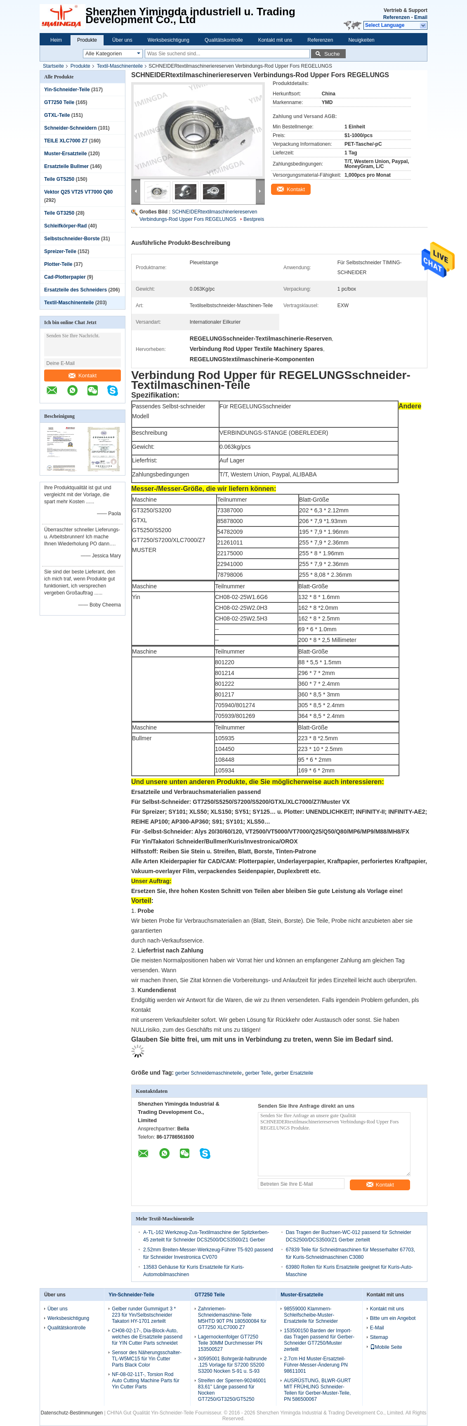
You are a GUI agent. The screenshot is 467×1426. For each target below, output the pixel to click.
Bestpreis (253, 219)
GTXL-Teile (57, 115)
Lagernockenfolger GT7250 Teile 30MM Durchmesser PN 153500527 (230, 1343)
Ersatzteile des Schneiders (75, 290)
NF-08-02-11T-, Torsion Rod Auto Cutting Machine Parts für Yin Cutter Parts (145, 1381)
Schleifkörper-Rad (65, 226)
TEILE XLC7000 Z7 (65, 141)
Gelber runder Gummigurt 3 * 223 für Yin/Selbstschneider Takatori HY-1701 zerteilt (144, 1315)
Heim (56, 40)
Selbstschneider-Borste (72, 239)
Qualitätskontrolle (224, 40)
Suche (332, 54)
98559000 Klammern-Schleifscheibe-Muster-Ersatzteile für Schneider (311, 1315)
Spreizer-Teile (60, 251)
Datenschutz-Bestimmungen (71, 1413)
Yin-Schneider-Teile (67, 89)
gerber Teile (258, 1073)
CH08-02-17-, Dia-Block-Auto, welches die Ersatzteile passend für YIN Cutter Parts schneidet (147, 1337)
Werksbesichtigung (168, 40)
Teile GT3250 (59, 213)
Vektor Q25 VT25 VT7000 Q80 (78, 192)
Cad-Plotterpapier (65, 277)
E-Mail (377, 1328)
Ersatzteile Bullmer (66, 166)
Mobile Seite (386, 1347)
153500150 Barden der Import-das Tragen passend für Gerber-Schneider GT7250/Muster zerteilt (319, 1340)
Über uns (122, 40)
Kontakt (82, 375)
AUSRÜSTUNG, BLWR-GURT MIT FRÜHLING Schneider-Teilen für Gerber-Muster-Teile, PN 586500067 (317, 1390)
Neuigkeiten (361, 40)
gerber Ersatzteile (293, 1073)
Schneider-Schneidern (70, 128)
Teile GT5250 (59, 179)
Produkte (87, 40)
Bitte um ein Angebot (393, 1318)
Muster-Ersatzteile (65, 153)
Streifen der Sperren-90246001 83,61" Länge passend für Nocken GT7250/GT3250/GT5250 (232, 1390)
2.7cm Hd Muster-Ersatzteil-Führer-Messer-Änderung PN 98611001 (316, 1365)
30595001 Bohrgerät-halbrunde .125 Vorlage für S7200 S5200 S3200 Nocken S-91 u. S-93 (232, 1365)
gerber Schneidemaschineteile (208, 1073)
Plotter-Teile (58, 264)
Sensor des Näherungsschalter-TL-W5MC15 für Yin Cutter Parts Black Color (147, 1359)
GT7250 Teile (59, 102)
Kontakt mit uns (275, 40)
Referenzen (396, 17)
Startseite (53, 66)
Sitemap (379, 1337)
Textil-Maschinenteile (120, 66)
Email (420, 17)
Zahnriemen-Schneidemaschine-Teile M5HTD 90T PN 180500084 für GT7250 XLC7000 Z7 (232, 1318)
